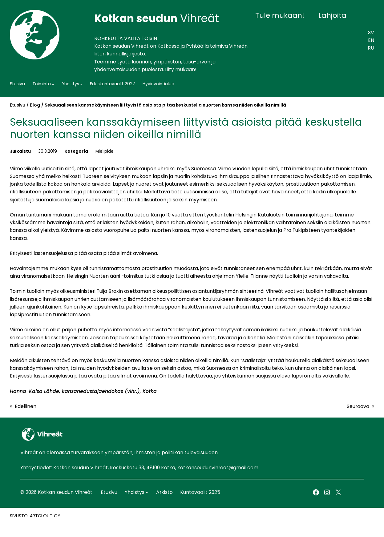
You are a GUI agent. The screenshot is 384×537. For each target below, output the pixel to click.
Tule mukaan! (279, 15)
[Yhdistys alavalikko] (81, 84)
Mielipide (104, 151)
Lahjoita (332, 15)
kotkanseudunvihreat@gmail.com (217, 467)
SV (371, 32)
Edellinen (25, 406)
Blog (35, 105)
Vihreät (156, 18)
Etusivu (17, 105)
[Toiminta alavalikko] (53, 84)
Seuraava (358, 406)
